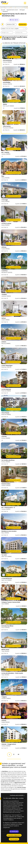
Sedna (5, 104)
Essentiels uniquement (14, 835)
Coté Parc (4, 271)
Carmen (4, 436)
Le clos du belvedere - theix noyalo (12, 673)
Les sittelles (6, 82)
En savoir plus (14, 831)
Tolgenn (4, 697)
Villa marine (7, 126)
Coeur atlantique (6, 365)
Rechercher (22, 24)
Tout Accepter (14, 839)
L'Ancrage (4, 200)
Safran (3, 318)
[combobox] (14, 28)
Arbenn (3, 342)
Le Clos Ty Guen (6, 223)
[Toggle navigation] (25, 3)
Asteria (3, 720)
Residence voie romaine (8, 531)
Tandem (4, 294)
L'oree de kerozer (6, 578)
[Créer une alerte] (14, 20)
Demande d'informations (14, 57)
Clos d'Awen (5, 413)
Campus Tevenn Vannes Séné (10, 602)
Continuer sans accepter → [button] (17, 795)
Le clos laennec (6, 389)
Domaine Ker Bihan (7, 626)
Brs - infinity (5, 152)
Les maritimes (7, 60)
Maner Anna (5, 649)
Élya (2, 176)
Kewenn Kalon (5, 484)
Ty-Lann (4, 555)
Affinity (3, 247)
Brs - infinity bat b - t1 (8, 507)
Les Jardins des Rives (7, 460)
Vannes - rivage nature (8, 744)
